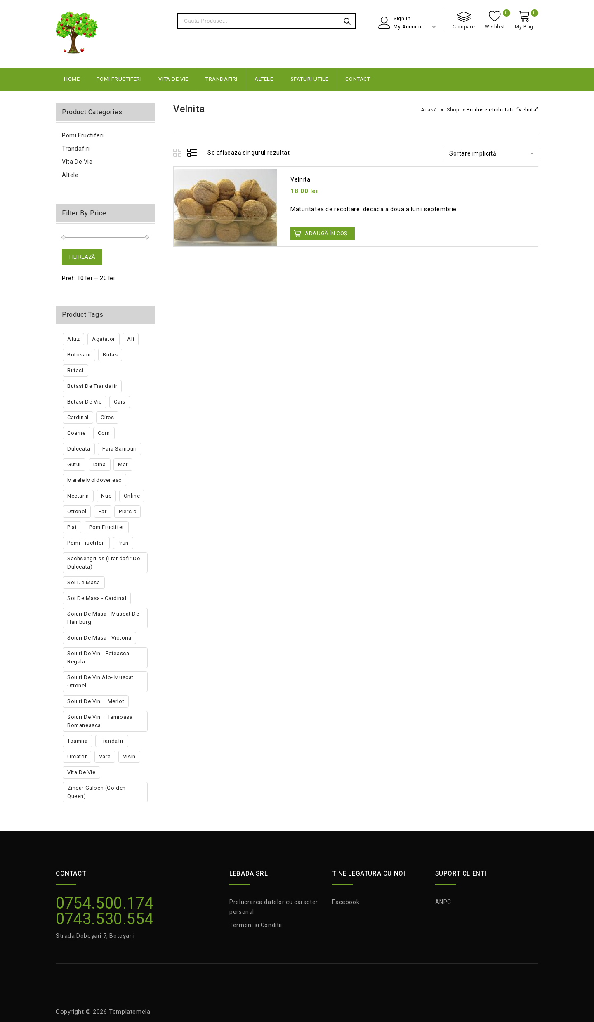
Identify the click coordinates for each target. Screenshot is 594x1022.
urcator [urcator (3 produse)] (77, 756)
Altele (264, 79)
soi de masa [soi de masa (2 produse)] (83, 582)
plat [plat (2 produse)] (72, 527)
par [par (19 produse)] (103, 511)
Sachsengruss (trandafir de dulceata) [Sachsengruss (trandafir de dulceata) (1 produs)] (103, 562)
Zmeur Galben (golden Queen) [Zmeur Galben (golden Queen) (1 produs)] (96, 792)
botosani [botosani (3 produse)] (79, 355)
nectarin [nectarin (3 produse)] (78, 496)
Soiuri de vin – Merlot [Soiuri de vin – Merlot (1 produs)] (95, 701)
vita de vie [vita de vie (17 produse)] (81, 772)
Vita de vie (173, 79)
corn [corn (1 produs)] (104, 433)
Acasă (429, 110)
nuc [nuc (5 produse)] (106, 496)
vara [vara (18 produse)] (105, 756)
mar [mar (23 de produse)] (123, 464)
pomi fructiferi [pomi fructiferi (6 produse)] (86, 543)
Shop (453, 110)
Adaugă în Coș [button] (326, 233)
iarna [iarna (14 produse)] (99, 464)
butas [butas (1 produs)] (110, 355)
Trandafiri (221, 79)
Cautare (347, 21)
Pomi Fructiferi (119, 79)
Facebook (345, 902)
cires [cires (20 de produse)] (107, 417)
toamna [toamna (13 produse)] (77, 741)
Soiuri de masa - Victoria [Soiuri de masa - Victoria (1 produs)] (99, 638)
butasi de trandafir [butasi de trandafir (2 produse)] (92, 386)
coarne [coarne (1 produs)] (76, 433)
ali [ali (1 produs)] (130, 339)
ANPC (443, 902)
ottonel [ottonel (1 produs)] (76, 511)
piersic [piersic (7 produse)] (127, 511)
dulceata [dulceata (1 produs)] (78, 449)
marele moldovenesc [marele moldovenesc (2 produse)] (94, 480)
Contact (357, 79)
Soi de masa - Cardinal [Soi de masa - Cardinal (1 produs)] (96, 598)
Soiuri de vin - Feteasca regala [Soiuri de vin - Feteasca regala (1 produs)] (98, 657)
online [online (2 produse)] (132, 496)
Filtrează (82, 257)
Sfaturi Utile (309, 79)
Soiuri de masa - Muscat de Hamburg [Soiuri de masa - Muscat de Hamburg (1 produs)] (103, 618)
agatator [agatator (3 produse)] (103, 339)
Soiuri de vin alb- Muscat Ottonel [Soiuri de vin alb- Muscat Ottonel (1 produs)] (100, 681)
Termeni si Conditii (255, 925)
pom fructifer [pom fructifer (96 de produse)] (106, 527)
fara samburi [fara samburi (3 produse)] (119, 449)
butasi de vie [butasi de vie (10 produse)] (84, 402)
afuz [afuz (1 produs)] (73, 339)
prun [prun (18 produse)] (123, 543)
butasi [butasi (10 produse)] (75, 370)
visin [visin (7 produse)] (129, 756)
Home (72, 79)
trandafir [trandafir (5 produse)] (111, 741)
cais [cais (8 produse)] (119, 402)
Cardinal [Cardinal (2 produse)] (78, 417)
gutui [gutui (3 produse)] (74, 464)
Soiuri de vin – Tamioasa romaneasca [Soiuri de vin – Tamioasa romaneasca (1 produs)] (99, 721)
